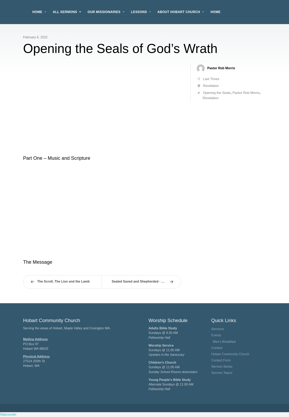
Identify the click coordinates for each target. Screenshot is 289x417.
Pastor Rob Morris (246, 93)
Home (37, 12)
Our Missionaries (104, 12)
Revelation (211, 86)
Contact (216, 348)
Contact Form (221, 360)
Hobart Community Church (230, 354)
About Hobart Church (178, 12)
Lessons (139, 12)
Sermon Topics (222, 372)
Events (216, 335)
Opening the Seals (217, 93)
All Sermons (65, 12)
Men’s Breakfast (224, 341)
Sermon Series (222, 366)
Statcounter (8, 414)
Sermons (217, 329)
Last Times (211, 79)
